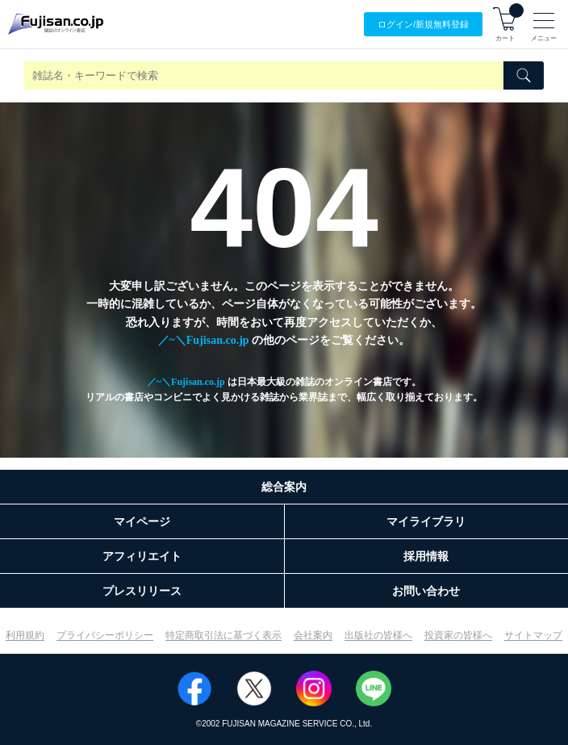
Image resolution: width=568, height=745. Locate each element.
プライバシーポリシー (104, 635)
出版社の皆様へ (378, 635)
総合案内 (284, 486)
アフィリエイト (142, 556)
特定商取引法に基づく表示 (223, 635)
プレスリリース (142, 590)
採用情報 (426, 556)
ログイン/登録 (423, 24)
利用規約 (25, 635)
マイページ (142, 521)
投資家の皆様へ (458, 635)
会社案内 (313, 635)
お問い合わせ (426, 590)
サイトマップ (533, 635)
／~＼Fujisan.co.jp (203, 340)
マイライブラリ (426, 521)
